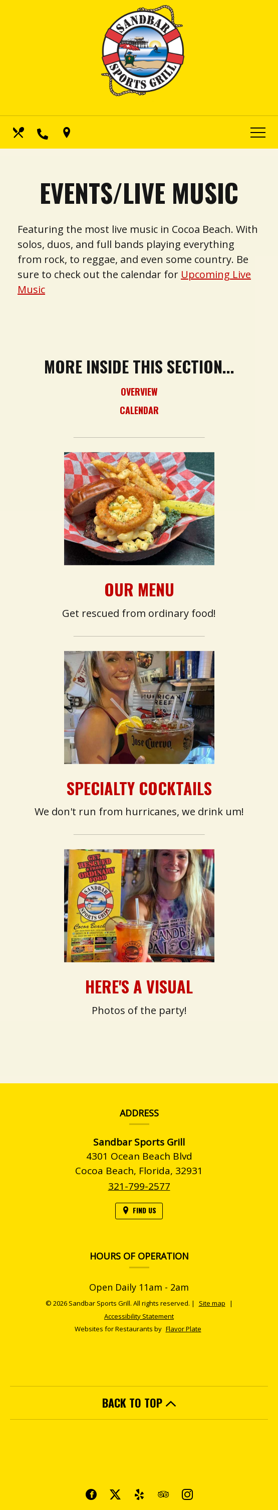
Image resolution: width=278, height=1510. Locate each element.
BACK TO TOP (139, 1403)
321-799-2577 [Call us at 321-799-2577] (139, 1200)
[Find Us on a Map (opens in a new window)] (68, 132)
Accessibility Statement (139, 1316)
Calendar (139, 410)
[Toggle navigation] (257, 132)
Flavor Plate (183, 1328)
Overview (139, 391)
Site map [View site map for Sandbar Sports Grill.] (212, 1303)
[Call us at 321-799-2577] (44, 132)
